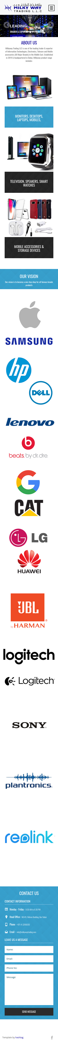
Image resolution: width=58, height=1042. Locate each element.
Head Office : (15, 917)
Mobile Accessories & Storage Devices (29, 248)
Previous (7, 25)
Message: (29, 989)
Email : (12, 932)
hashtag (19, 1037)
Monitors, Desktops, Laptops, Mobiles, (29, 118)
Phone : (13, 924)
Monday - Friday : (17, 909)
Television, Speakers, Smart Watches (29, 183)
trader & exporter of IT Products (27, 31)
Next (50, 25)
